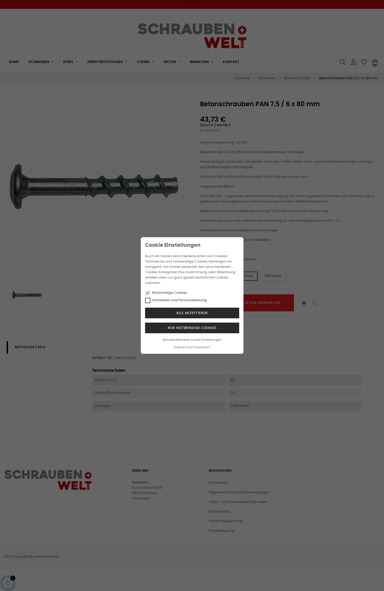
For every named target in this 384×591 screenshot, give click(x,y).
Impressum (202, 347)
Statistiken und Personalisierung (176, 300)
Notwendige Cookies (166, 293)
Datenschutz (183, 347)
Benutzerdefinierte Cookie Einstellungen (192, 339)
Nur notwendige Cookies (192, 328)
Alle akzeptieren (192, 313)
